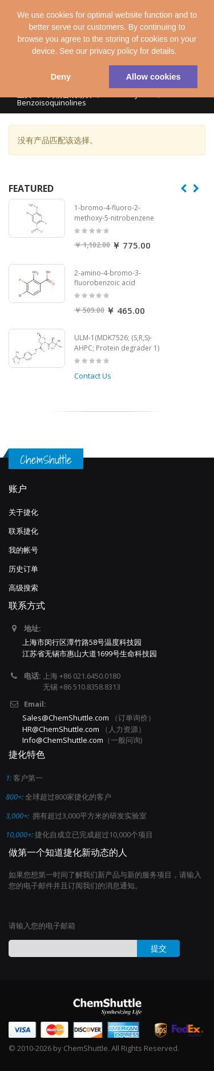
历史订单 (23, 569)
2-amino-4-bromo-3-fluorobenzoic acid (107, 278)
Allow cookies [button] (153, 76)
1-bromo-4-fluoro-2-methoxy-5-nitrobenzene (114, 213)
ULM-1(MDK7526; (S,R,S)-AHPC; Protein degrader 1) (116, 343)
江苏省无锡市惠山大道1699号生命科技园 (89, 653)
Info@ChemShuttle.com (62, 740)
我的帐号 (23, 550)
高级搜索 (23, 587)
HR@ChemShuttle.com (61, 729)
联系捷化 (23, 531)
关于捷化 (23, 512)
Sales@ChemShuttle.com (65, 717)
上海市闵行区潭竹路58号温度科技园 (82, 642)
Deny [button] (61, 76)
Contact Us (92, 376)
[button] (180, 52)
